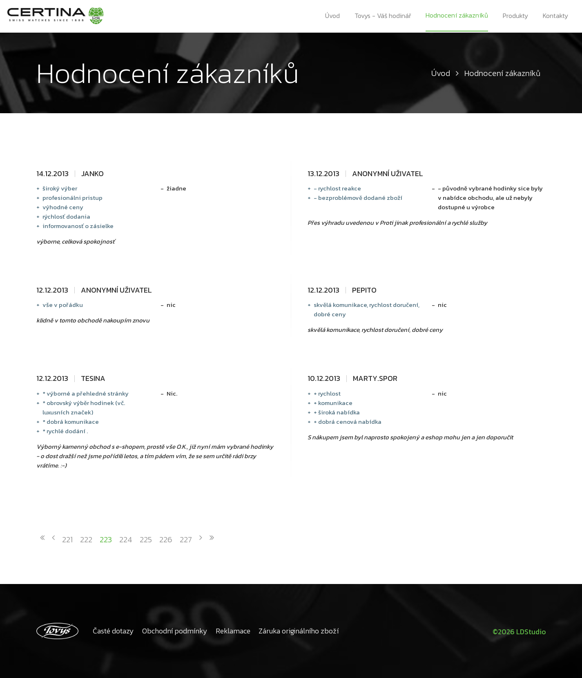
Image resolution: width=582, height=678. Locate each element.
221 (67, 539)
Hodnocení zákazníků (457, 16)
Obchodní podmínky (174, 630)
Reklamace (233, 630)
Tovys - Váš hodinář (383, 16)
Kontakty (556, 16)
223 (106, 539)
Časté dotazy (113, 630)
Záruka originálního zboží (299, 630)
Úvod (332, 16)
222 (86, 539)
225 (146, 539)
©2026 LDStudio (518, 630)
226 (165, 539)
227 (186, 539)
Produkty (515, 16)
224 (125, 539)
